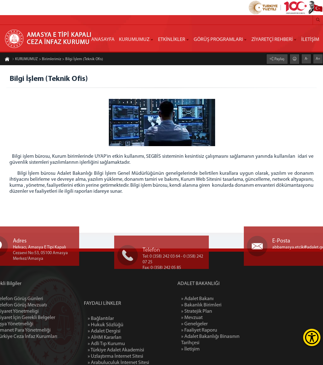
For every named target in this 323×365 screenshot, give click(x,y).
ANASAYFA (103, 39)
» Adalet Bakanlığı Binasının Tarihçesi (230, 339)
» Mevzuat (211, 317)
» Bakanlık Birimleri (221, 305)
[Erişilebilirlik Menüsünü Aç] (311, 337)
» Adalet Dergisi (104, 355)
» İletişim (210, 349)
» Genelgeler (214, 324)
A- (306, 58)
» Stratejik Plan (216, 311)
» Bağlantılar (101, 342)
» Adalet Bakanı (217, 298)
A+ (318, 58)
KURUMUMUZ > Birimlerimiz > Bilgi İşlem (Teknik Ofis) (57, 59)
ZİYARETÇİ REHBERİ (272, 39)
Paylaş (279, 59)
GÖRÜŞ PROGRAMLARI (218, 39)
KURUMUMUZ (134, 39)
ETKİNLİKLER (171, 39)
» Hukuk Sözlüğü (105, 349)
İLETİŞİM (310, 39)
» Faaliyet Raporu (219, 330)
